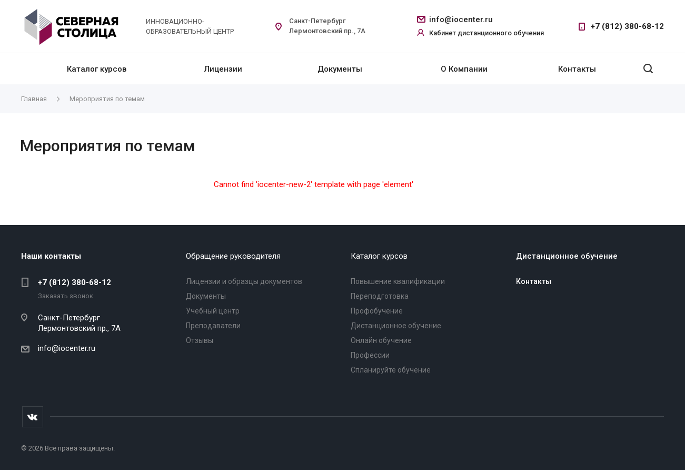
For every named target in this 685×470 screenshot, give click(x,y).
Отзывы (199, 340)
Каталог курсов (96, 69)
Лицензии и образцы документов (244, 281)
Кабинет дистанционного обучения (486, 33)
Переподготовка (380, 296)
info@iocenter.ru (461, 19)
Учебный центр (213, 311)
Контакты (577, 69)
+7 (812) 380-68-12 (627, 26)
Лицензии (223, 69)
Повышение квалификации (398, 281)
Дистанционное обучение (396, 325)
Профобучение (377, 311)
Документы (339, 69)
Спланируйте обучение (391, 370)
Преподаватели (213, 325)
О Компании (464, 69)
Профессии (370, 355)
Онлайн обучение (381, 340)
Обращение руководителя (233, 256)
